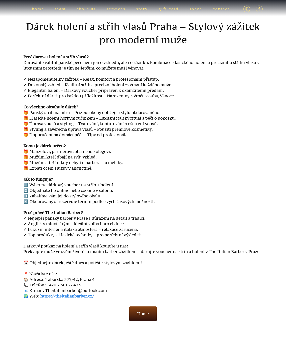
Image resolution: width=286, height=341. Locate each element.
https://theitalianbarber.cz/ (67, 296)
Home (143, 313)
